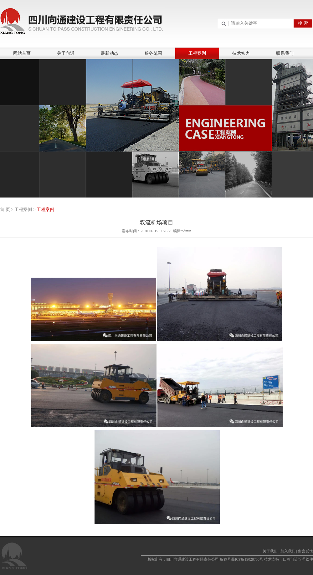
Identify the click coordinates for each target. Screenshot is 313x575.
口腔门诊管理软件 (298, 559)
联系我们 (285, 53)
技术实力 (241, 53)
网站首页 (22, 53)
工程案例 (23, 209)
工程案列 (197, 53)
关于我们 (270, 551)
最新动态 (109, 53)
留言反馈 (305, 551)
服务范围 (153, 53)
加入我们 (287, 551)
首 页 (5, 209)
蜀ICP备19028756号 (247, 559)
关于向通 (65, 53)
